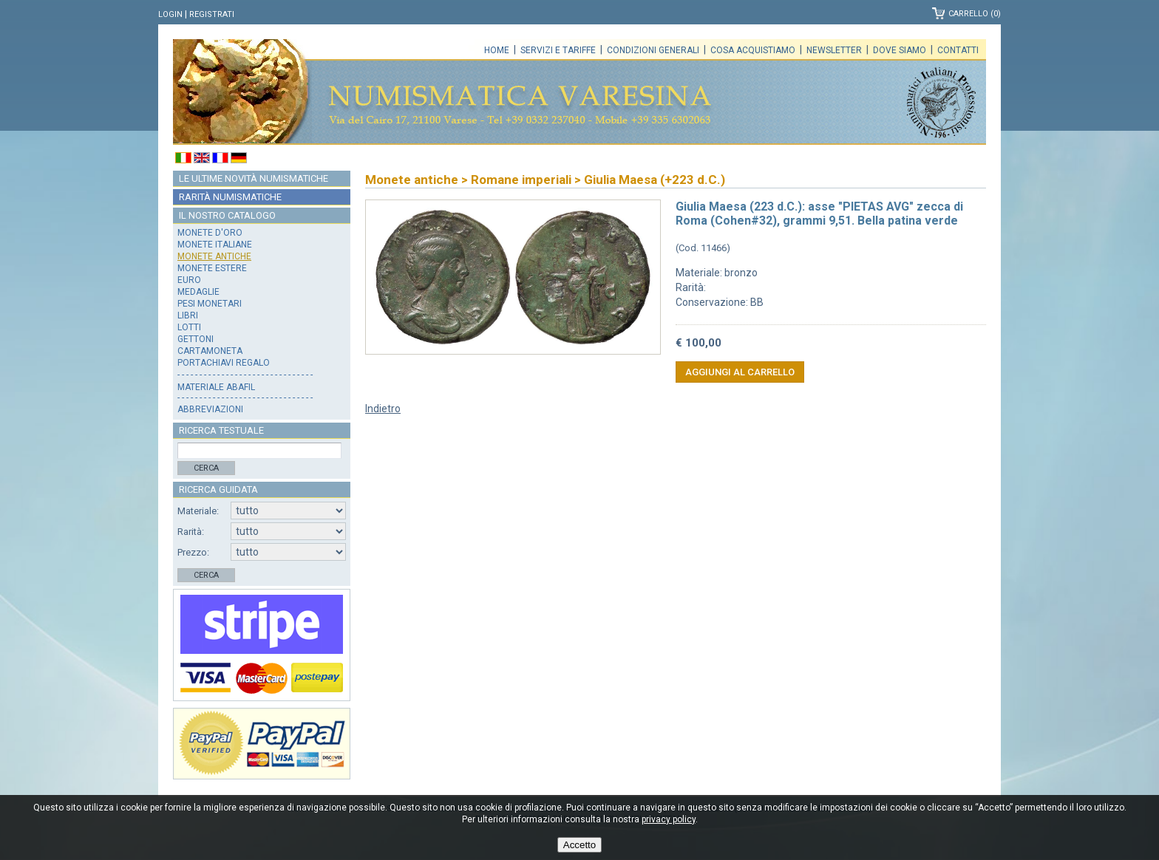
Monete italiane (214, 244)
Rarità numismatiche (230, 196)
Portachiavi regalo (223, 363)
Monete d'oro (209, 233)
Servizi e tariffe (558, 50)
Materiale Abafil (216, 387)
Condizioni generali (653, 50)
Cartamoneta (209, 351)
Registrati (211, 14)
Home (496, 50)
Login (170, 14)
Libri (187, 315)
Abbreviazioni (210, 409)
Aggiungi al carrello (740, 372)
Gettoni (195, 339)
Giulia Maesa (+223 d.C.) (654, 179)
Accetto (579, 844)
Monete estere (212, 268)
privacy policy (669, 819)
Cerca (206, 468)
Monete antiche (214, 256)
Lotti (189, 327)
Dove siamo (899, 50)
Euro (189, 280)
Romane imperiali (521, 179)
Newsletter (834, 50)
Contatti (958, 50)
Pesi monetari (209, 303)
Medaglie (198, 292)
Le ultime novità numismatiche (253, 178)
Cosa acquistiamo (752, 50)
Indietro (383, 408)
